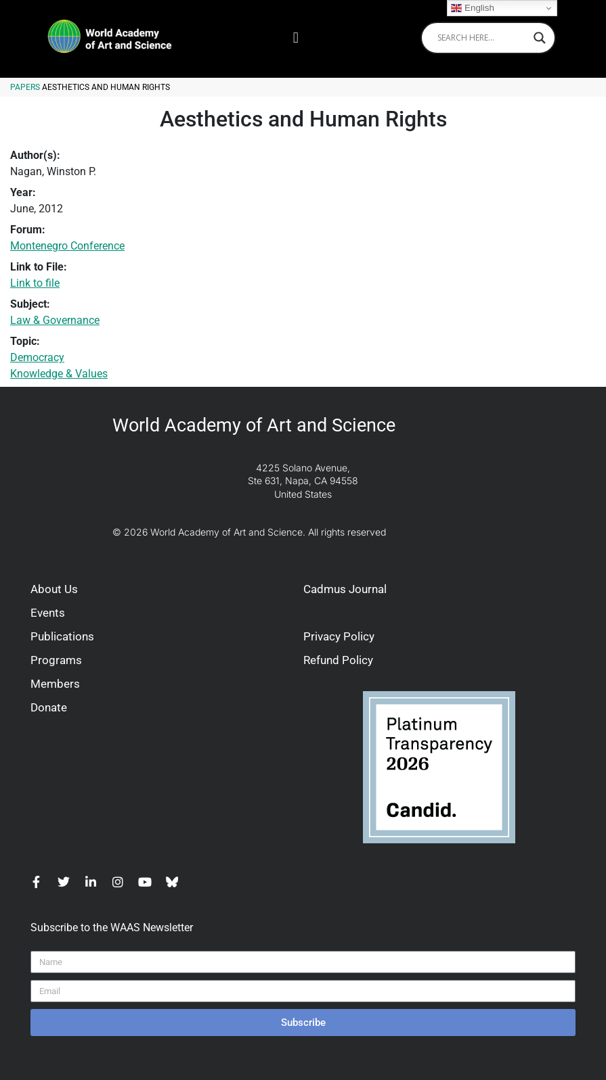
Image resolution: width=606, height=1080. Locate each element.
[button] (295, 37)
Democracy (37, 357)
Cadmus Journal (345, 589)
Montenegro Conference (67, 245)
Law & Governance (55, 320)
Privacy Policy (338, 636)
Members (55, 683)
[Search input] (482, 37)
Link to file (35, 283)
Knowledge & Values (59, 373)
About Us (54, 589)
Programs (56, 660)
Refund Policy (338, 660)
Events (47, 612)
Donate (48, 707)
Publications (62, 636)
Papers (25, 87)
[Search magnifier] (539, 37)
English (472, 8)
